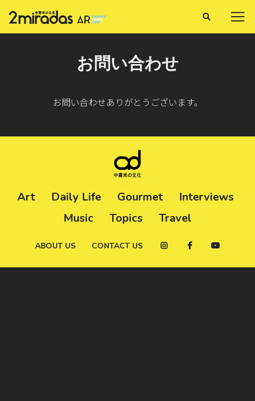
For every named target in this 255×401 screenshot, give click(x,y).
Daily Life (76, 196)
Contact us (117, 246)
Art (26, 196)
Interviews (206, 196)
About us (55, 246)
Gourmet (140, 196)
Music (78, 218)
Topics (126, 218)
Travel (175, 218)
